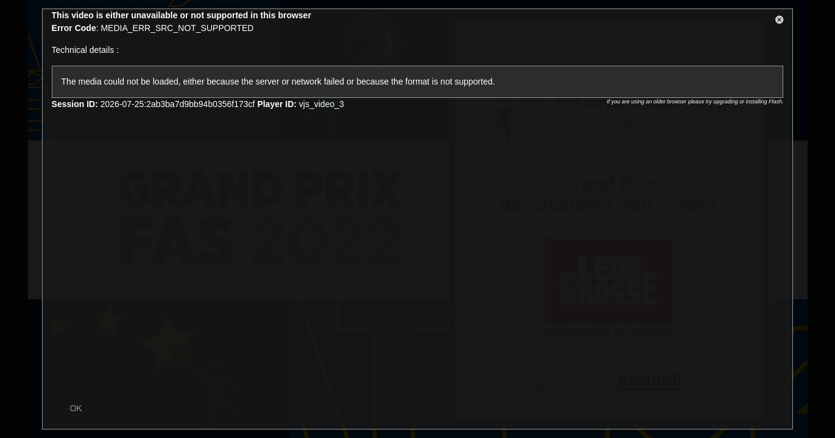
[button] (779, 22)
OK (75, 408)
